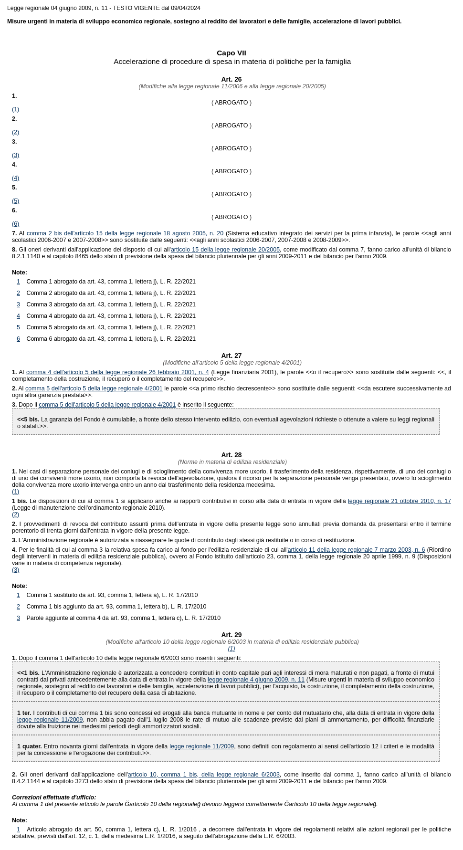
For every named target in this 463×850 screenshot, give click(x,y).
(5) (15, 201)
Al (19, 372)
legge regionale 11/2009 (50, 719)
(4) (15, 178)
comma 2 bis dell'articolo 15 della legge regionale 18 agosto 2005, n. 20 (125, 233)
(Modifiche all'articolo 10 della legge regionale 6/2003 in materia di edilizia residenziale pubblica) (231, 642)
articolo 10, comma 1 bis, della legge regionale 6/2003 (204, 774)
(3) (15, 155)
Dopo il (29, 404)
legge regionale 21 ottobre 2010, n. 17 (399, 501)
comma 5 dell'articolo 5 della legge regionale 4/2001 (94, 388)
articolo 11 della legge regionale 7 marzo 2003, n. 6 (356, 549)
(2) (15, 132)
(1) (15, 109)
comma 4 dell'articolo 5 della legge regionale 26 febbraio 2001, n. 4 (117, 372)
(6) (15, 223)
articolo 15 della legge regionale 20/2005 (225, 249)
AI (19, 233)
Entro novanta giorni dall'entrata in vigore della (93, 746)
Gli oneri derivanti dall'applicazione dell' (70, 774)
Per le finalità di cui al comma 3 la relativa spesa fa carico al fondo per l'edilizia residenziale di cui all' (150, 549)
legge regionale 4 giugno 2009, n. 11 (256, 679)
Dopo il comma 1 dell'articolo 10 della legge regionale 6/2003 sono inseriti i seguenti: (130, 658)
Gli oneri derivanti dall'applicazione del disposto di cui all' (91, 249)
